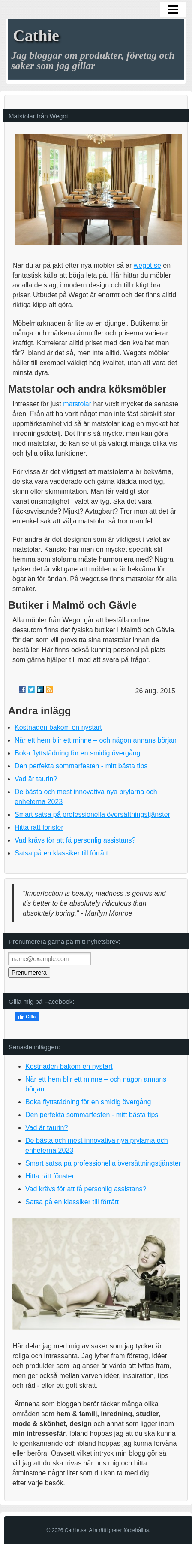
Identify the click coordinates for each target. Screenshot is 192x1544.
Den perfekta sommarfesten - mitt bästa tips (81, 766)
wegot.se (147, 265)
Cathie (36, 36)
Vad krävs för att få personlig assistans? (75, 840)
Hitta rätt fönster (39, 827)
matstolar (77, 404)
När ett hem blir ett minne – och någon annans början (96, 740)
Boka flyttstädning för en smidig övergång (78, 753)
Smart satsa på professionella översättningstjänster (92, 814)
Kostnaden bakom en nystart (58, 727)
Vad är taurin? (36, 779)
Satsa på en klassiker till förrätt (61, 853)
